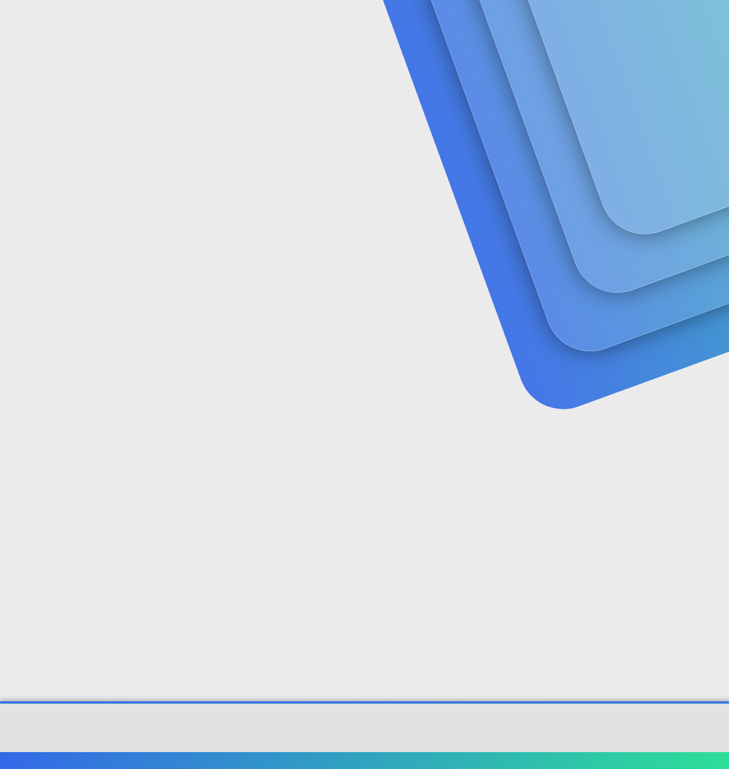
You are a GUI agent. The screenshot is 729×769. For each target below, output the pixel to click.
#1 (684, 274)
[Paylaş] (670, 274)
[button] (284, 22)
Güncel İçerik (327, 22)
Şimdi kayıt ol (646, 87)
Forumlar (248, 22)
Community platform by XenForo (364, 733)
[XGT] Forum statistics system (364, 742)
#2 (684, 423)
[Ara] (499, 22)
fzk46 (50, 250)
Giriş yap (567, 87)
